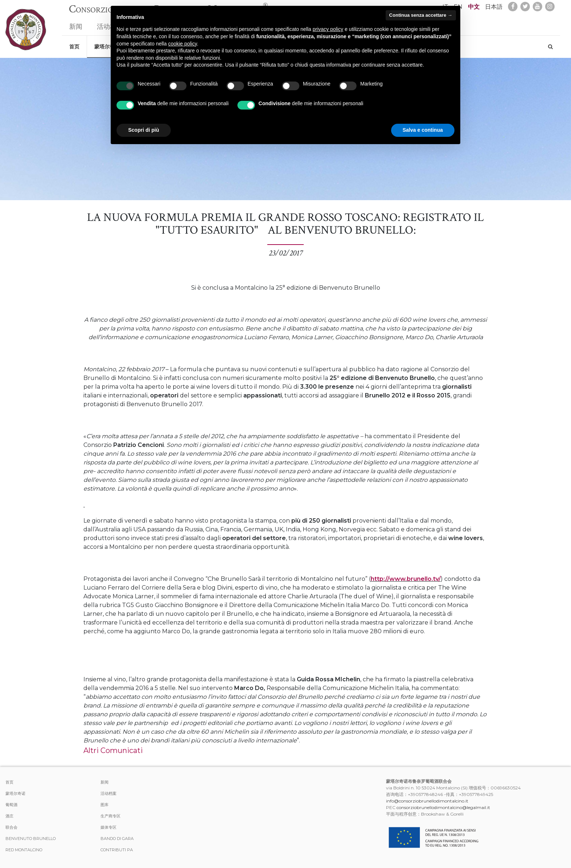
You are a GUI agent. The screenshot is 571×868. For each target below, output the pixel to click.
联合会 (11, 827)
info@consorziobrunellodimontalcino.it (427, 801)
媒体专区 (109, 827)
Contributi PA (117, 849)
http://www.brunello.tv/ (406, 578)
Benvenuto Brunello (30, 838)
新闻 (75, 23)
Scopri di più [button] (143, 130)
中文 (474, 6)
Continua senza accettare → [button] (420, 15)
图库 (105, 804)
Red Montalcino (23, 849)
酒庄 (9, 816)
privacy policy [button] (328, 29)
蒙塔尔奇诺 (15, 793)
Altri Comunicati (113, 750)
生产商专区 (111, 816)
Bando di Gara (117, 838)
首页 (74, 43)
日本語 (494, 6)
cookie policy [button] (182, 44)
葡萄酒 (11, 804)
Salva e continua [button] (423, 130)
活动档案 (109, 793)
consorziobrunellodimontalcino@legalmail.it (443, 807)
